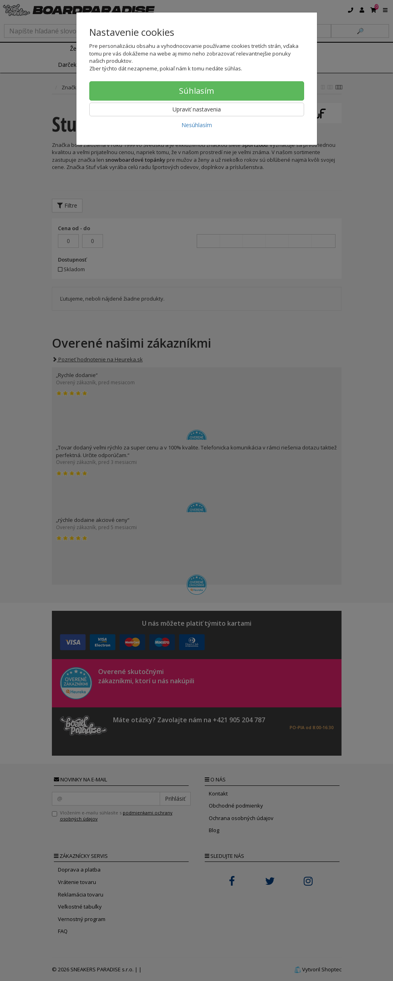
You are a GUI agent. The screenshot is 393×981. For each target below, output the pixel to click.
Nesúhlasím (196, 125)
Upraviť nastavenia (197, 109)
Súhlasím (196, 90)
